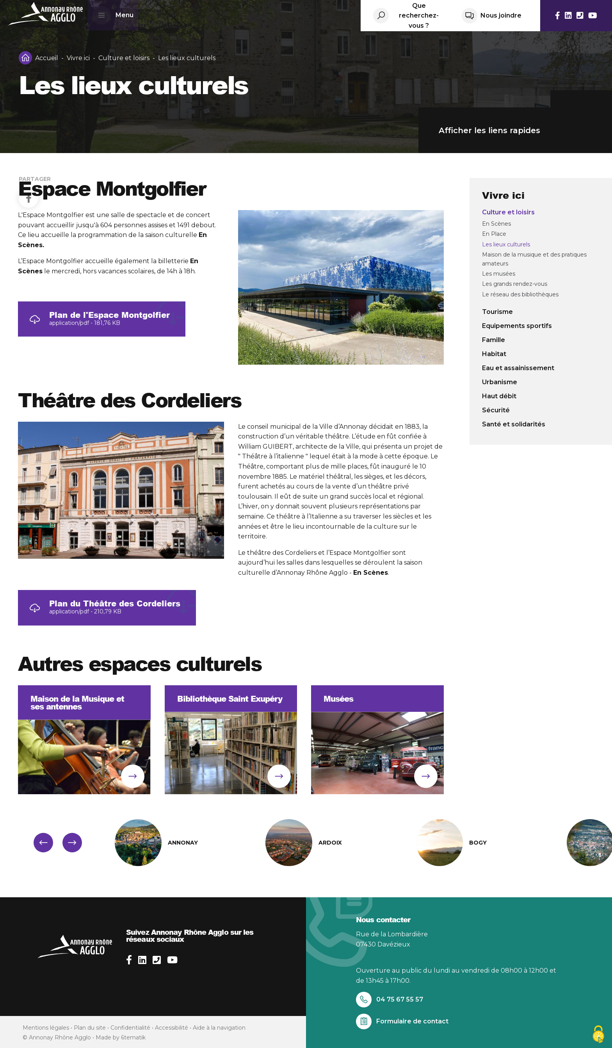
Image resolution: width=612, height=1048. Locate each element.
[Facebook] (28, 153)
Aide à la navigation (219, 1027)
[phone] (157, 959)
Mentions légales (46, 1027)
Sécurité (496, 410)
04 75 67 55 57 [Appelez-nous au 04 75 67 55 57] (389, 999)
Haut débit (499, 396)
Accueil (46, 58)
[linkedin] (142, 959)
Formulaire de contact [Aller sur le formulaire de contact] (402, 1021)
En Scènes (496, 223)
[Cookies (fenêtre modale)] (598, 1034)
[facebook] (129, 959)
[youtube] (172, 959)
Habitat (494, 354)
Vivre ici (78, 58)
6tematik (133, 1037)
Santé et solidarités (513, 424)
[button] (43, 842)
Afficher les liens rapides (525, 130)
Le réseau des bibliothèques (520, 294)
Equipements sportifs (517, 326)
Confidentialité (130, 1027)
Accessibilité (171, 1027)
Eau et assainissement (518, 368)
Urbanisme (499, 382)
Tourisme (497, 311)
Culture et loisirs (123, 58)
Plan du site (90, 1027)
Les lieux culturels (506, 244)
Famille (493, 340)
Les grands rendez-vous (514, 284)
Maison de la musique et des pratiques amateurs (534, 259)
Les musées (498, 273)
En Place (494, 234)
